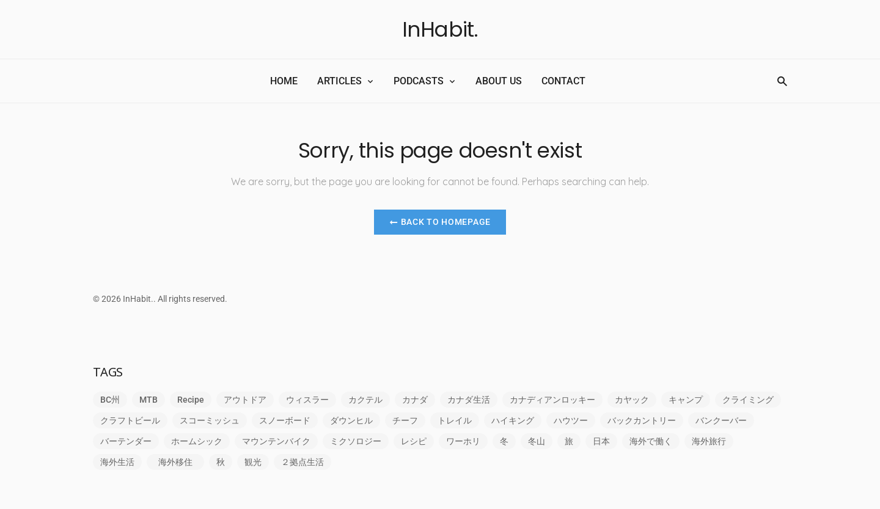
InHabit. (440, 29)
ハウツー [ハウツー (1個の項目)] (571, 420)
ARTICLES (339, 81)
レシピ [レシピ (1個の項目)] (414, 441)
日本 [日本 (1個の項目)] (601, 441)
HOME (284, 81)
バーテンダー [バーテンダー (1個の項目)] (126, 441)
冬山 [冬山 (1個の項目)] (536, 441)
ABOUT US (498, 81)
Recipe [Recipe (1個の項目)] (190, 400)
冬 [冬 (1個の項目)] (504, 441)
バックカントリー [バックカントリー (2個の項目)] (641, 420)
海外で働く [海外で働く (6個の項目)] (650, 441)
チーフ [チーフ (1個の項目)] (405, 420)
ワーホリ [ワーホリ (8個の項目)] (463, 441)
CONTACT (563, 81)
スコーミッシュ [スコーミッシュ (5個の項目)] (210, 420)
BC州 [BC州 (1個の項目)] (110, 400)
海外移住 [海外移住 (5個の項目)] (179, 462)
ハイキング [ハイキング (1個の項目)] (512, 420)
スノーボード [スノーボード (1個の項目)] (284, 420)
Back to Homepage (440, 222)
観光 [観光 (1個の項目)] (253, 462)
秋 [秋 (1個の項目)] (220, 462)
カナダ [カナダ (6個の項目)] (415, 400)
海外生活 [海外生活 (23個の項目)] (117, 462)
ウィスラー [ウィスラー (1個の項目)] (307, 400)
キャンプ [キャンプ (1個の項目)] (686, 400)
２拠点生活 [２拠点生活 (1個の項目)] (302, 462)
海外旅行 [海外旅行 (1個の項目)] (709, 441)
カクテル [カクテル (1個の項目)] (365, 400)
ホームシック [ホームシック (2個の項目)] (196, 441)
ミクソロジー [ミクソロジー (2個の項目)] (355, 441)
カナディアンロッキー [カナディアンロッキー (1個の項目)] (552, 400)
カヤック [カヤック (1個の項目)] (632, 400)
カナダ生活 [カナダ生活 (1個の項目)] (468, 400)
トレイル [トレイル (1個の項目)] (455, 420)
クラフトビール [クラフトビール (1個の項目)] (130, 420)
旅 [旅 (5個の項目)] (569, 441)
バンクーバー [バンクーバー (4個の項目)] (721, 420)
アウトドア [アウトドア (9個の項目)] (245, 400)
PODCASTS (419, 81)
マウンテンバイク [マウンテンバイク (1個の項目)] (276, 441)
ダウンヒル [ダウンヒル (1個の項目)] (351, 420)
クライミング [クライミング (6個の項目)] (748, 400)
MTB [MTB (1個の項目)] (148, 400)
